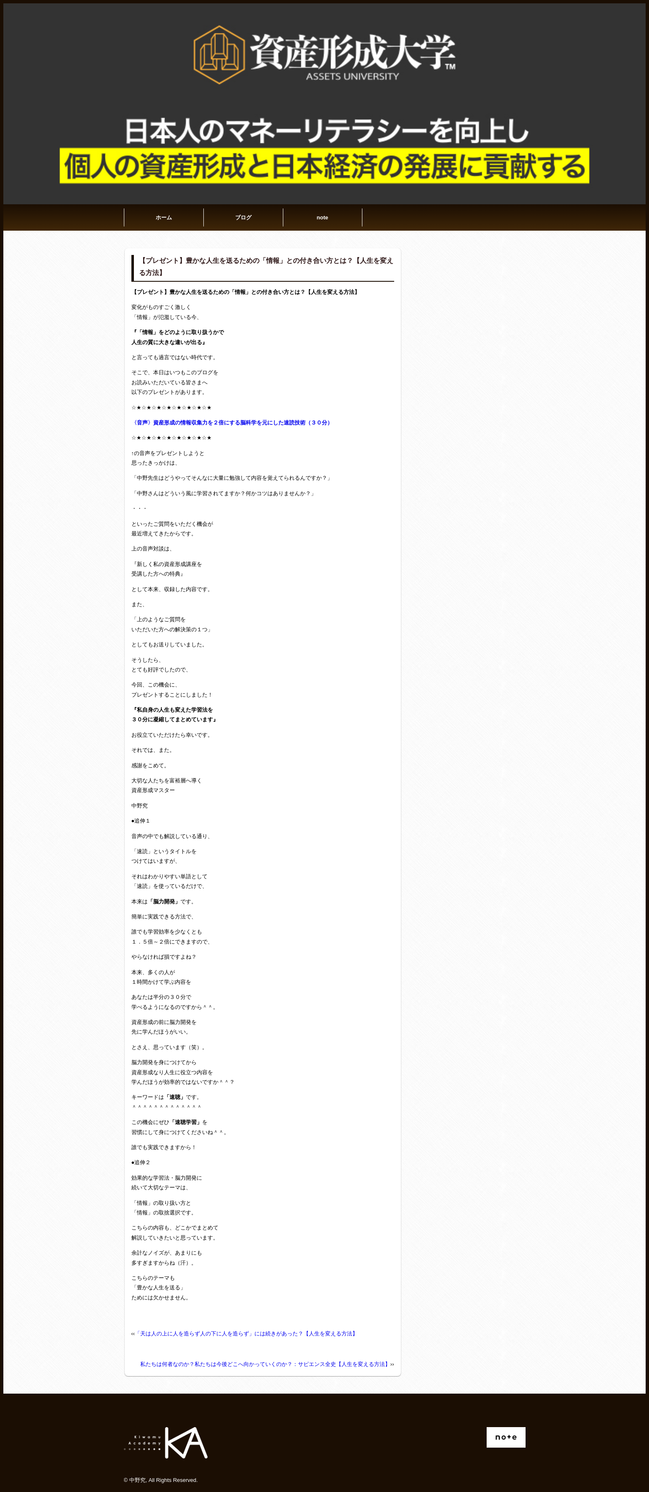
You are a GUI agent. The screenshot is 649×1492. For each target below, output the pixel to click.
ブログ (243, 217)
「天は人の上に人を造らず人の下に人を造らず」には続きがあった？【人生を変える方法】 (246, 1333)
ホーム (164, 217)
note (322, 217)
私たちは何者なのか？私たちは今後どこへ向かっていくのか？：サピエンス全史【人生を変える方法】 (265, 1364)
